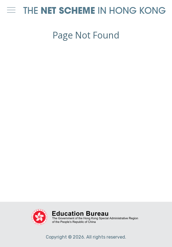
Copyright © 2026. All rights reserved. (86, 237)
